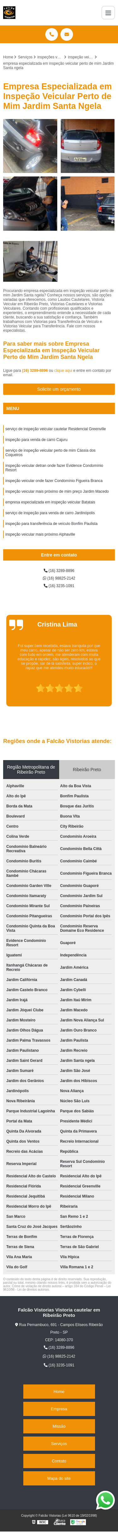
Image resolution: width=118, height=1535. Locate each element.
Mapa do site (58, 1478)
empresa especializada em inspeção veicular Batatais (50, 502)
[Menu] (108, 13)
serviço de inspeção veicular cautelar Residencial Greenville (55, 429)
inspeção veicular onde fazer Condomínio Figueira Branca (54, 481)
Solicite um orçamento (59, 389)
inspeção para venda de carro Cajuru (36, 439)
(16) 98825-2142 (59, 578)
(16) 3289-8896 (35, 370)
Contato (59, 1461)
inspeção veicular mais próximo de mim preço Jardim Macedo (57, 491)
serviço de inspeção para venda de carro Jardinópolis (50, 513)
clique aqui (63, 370)
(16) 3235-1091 (59, 586)
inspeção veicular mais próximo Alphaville (40, 534)
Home (59, 1391)
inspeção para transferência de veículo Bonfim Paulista (51, 523)
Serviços (59, 1443)
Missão (59, 1426)
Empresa (59, 1409)
